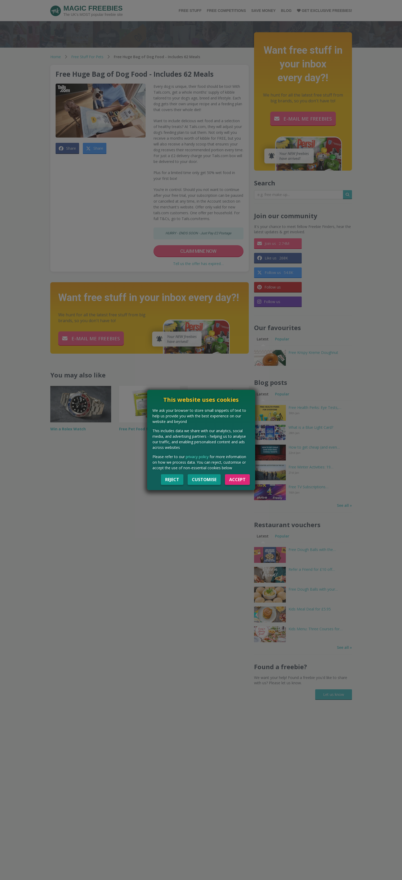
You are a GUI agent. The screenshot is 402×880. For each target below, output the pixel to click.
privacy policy (197, 456)
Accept (237, 479)
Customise (204, 479)
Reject (172, 479)
